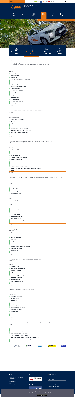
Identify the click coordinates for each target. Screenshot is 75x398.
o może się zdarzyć (23, 166)
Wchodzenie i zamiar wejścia (16, 81)
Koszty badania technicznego (16, 277)
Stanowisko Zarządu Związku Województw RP (19, 128)
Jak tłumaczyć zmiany (15, 209)
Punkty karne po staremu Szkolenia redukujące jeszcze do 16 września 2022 (25, 337)
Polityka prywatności (43, 395)
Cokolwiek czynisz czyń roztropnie (17, 95)
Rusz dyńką (13, 121)
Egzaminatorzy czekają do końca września (19, 157)
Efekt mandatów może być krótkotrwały (18, 86)
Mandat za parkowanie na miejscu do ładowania (20, 331)
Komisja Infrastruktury (15, 97)
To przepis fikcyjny (14, 188)
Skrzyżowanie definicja (15, 152)
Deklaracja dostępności (53, 381)
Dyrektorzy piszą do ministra (16, 159)
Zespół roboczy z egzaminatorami (17, 281)
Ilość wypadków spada (15, 298)
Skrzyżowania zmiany (15, 123)
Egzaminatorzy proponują (16, 252)
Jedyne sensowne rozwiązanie (16, 161)
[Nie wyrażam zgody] (72, 392)
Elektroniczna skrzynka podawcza (55, 376)
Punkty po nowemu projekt (16, 237)
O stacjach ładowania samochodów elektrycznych (20, 246)
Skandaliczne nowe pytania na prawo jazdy (19, 340)
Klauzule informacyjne (53, 384)
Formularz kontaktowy (53, 374)
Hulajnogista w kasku (15, 266)
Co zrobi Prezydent (14, 103)
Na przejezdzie (13, 241)
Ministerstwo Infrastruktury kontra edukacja (19, 333)
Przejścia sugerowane (15, 153)
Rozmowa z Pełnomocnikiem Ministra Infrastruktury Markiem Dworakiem (25, 339)
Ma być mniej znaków (15, 73)
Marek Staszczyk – (14, 168)
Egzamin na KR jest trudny (16, 270)
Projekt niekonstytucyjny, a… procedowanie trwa (20, 134)
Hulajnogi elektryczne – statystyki (17, 119)
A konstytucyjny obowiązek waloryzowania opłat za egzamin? (29, 168)
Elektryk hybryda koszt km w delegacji (18, 307)
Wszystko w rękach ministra (16, 191)
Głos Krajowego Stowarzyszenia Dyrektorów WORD (20, 126)
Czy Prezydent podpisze (15, 99)
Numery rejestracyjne (15, 304)
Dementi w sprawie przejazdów (17, 216)
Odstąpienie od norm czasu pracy (17, 242)
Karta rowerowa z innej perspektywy (18, 268)
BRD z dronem (13, 315)
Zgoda (38, 395)
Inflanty (12, 170)
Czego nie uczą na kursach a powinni (18, 328)
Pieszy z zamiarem (14, 82)
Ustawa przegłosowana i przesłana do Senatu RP (20, 92)
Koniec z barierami (14, 300)
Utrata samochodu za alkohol (16, 88)
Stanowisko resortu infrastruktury (17, 220)
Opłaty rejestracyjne (14, 311)
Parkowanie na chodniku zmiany (17, 244)
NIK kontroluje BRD (14, 273)
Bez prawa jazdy (14, 77)
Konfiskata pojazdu (14, 84)
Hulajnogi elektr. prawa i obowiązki (17, 124)
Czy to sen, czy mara (14, 164)
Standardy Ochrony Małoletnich (54, 386)
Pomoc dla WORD (14, 221)
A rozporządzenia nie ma (15, 189)
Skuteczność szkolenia (15, 305)
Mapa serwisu (51, 379)
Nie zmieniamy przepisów (15, 214)
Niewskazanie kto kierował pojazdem (18, 302)
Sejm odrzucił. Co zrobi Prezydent (17, 101)
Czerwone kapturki (14, 212)
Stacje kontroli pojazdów (15, 155)
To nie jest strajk (14, 283)
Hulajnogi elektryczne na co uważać (17, 272)
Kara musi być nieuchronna (16, 329)
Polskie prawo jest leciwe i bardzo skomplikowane (20, 79)
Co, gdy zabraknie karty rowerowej (17, 313)
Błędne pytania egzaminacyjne (16, 296)
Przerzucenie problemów (15, 163)
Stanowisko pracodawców (16, 218)
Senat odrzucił (13, 93)
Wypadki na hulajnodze (15, 279)
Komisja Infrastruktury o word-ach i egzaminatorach (21, 130)
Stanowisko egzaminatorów (16, 193)
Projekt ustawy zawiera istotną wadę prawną (19, 132)
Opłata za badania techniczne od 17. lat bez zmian (20, 335)
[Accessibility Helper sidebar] (65, 1)
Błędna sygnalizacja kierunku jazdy (17, 275)
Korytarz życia (13, 239)
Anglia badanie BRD (14, 250)
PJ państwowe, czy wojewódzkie (17, 90)
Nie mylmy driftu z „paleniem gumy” (18, 248)
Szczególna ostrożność (15, 75)
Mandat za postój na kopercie (16, 309)
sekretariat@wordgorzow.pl (16, 384)
